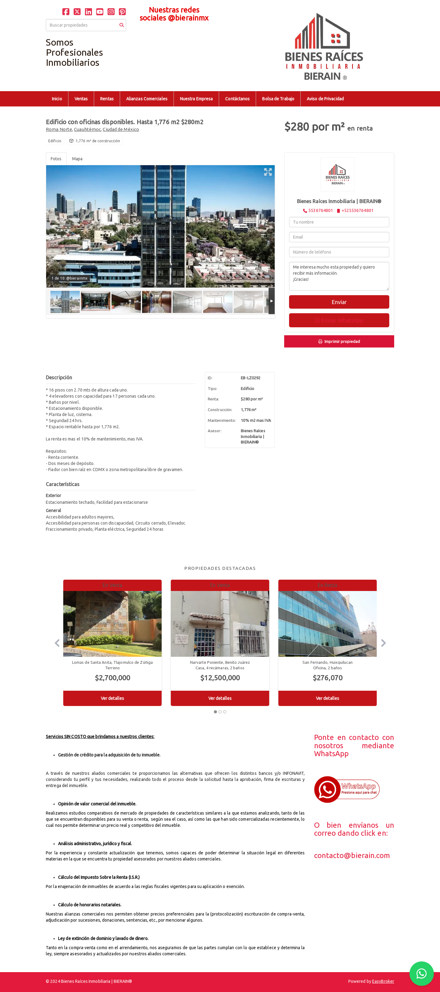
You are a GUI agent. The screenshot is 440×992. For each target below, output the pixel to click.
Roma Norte (59, 129)
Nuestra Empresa (196, 98)
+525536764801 (358, 210)
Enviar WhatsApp (339, 320)
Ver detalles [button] (112, 698)
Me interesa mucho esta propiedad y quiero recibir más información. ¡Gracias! (339, 276)
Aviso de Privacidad (325, 98)
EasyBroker (383, 981)
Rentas (107, 98)
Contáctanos (237, 98)
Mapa (77, 158)
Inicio (57, 98)
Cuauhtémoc (87, 129)
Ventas (81, 98)
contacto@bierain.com (352, 855)
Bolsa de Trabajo (278, 98)
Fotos (56, 158)
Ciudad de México (121, 129)
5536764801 (320, 210)
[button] (54, 643)
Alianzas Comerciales (146, 98)
